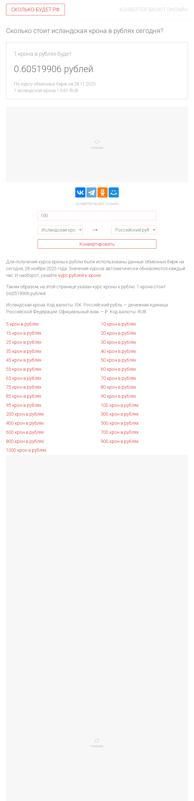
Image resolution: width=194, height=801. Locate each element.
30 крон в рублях (118, 342)
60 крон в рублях (118, 369)
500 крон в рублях (120, 423)
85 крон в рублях (23, 396)
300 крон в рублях (120, 414)
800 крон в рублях (25, 441)
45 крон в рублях (23, 360)
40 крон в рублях (118, 351)
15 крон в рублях (23, 333)
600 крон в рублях (25, 432)
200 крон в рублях (25, 414)
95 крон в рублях (23, 405)
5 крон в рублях (22, 324)
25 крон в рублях (23, 342)
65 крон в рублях (23, 378)
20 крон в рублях (118, 333)
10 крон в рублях (118, 324)
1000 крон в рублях (26, 450)
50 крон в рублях (118, 360)
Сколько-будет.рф (35, 10)
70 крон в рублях (118, 378)
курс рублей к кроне (79, 275)
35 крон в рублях (23, 351)
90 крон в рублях (118, 396)
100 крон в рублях (120, 405)
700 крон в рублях (120, 432)
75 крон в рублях (23, 387)
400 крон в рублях (25, 423)
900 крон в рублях (120, 441)
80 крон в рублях (118, 387)
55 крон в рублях (23, 369)
